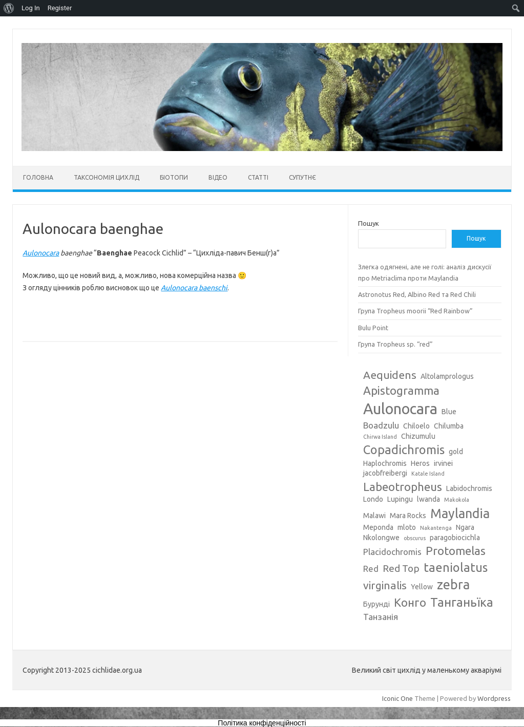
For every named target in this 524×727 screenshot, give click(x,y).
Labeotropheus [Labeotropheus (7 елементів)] (402, 486)
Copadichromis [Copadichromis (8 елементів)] (404, 449)
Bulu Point (373, 327)
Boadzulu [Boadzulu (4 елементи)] (381, 425)
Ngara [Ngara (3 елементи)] (465, 527)
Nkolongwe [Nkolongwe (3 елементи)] (381, 537)
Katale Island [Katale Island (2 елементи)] (428, 474)
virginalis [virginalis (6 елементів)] (385, 585)
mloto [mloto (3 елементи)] (406, 527)
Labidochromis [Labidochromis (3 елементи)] (469, 488)
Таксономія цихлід (106, 177)
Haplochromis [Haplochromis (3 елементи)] (385, 463)
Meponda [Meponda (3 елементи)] (378, 527)
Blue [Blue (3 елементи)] (449, 412)
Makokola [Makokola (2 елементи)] (456, 500)
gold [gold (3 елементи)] (456, 451)
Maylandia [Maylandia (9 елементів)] (460, 513)
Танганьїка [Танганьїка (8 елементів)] (461, 602)
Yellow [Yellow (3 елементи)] (422, 587)
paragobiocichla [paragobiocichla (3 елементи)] (455, 537)
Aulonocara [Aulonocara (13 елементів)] (400, 408)
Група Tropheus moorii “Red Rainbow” (415, 310)
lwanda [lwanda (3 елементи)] (428, 499)
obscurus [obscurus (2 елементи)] (415, 538)
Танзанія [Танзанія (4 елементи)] (380, 617)
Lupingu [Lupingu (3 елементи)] (400, 499)
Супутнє (302, 177)
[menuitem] (9, 8)
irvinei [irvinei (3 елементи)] (443, 463)
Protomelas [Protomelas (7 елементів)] (456, 550)
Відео (217, 177)
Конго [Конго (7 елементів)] (410, 602)
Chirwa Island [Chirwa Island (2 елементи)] (380, 437)
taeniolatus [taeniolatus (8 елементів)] (456, 567)
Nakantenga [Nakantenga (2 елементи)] (436, 528)
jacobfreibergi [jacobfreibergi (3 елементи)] (385, 473)
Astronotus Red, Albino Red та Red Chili (417, 294)
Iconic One (397, 698)
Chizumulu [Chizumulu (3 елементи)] (418, 436)
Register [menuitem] (60, 8)
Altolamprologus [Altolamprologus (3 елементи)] (447, 376)
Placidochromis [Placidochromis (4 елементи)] (392, 552)
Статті (258, 177)
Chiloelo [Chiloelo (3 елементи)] (416, 426)
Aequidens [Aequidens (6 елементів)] (389, 375)
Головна (38, 177)
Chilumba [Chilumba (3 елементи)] (449, 426)
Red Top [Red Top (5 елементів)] (401, 568)
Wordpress (494, 698)
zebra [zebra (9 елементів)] (453, 585)
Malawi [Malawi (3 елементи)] (374, 515)
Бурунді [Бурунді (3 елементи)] (376, 604)
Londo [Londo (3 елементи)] (373, 499)
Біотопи (174, 177)
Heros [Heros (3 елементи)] (420, 463)
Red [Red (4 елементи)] (371, 568)
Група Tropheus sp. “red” (395, 344)
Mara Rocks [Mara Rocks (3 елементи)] (408, 515)
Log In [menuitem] (31, 8)
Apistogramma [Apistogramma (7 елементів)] (401, 390)
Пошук (368, 223)
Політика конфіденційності (262, 723)
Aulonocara (41, 253)
